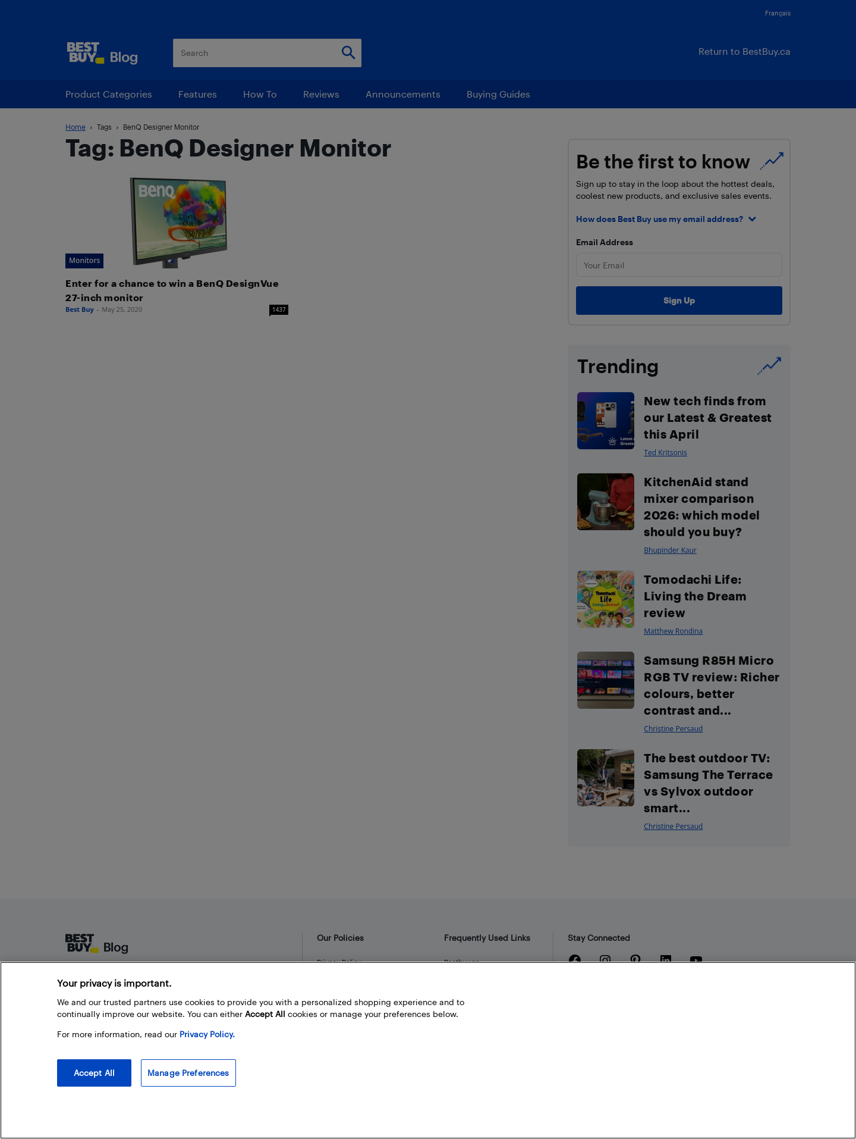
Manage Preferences (188, 1073)
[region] (428, 1050)
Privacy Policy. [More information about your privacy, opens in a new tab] (207, 1034)
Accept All (94, 1073)
